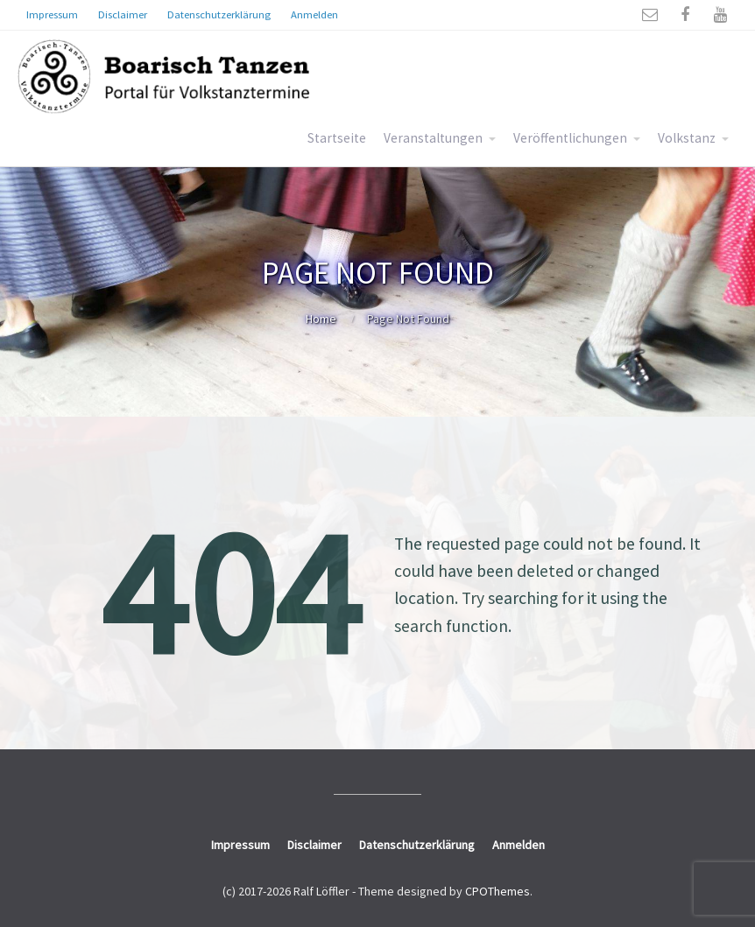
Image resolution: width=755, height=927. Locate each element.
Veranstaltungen (433, 138)
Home (321, 319)
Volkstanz (687, 138)
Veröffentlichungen (570, 138)
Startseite (336, 138)
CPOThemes (497, 891)
